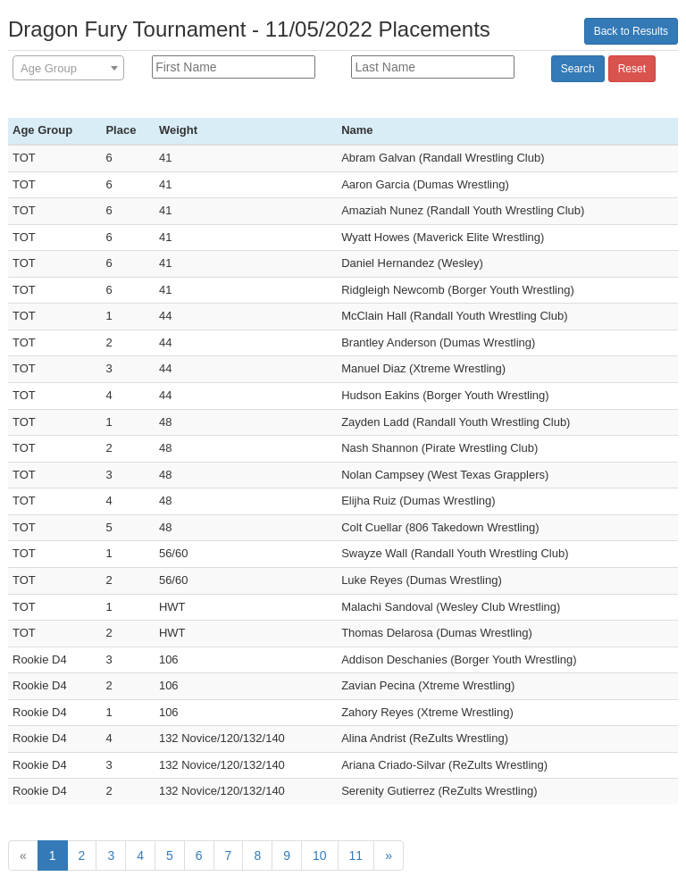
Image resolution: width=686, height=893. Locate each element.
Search (578, 69)
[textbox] (68, 68)
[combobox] (68, 67)
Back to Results (631, 31)
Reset (632, 69)
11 (356, 855)
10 (320, 855)
